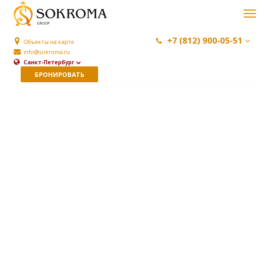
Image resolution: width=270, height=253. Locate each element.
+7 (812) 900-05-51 (204, 41)
